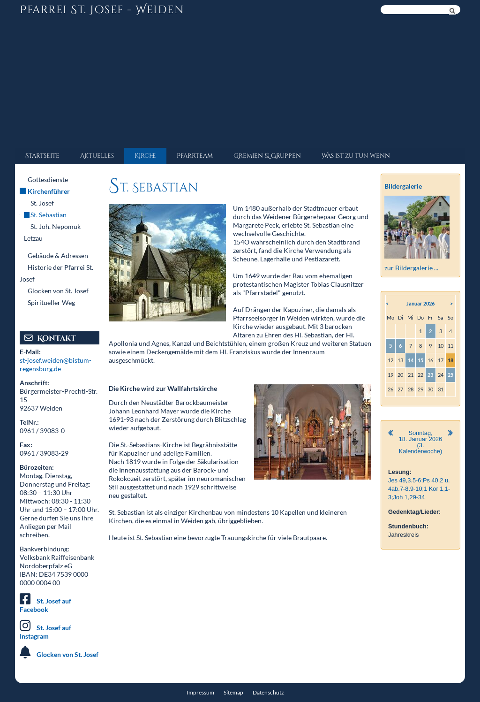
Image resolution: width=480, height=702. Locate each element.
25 (450, 375)
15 (420, 360)
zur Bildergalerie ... (411, 268)
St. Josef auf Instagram (45, 632)
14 (410, 360)
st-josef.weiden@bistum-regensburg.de (55, 364)
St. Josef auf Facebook (45, 605)
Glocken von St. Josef (67, 654)
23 (430, 375)
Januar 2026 (420, 303)
